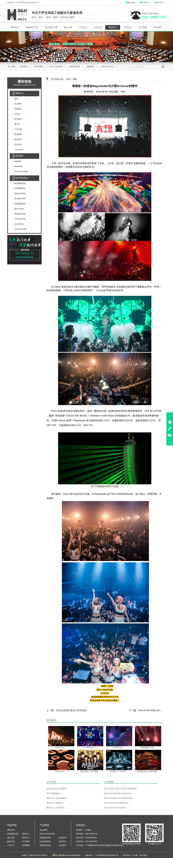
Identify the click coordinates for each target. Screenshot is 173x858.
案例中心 (113, 27)
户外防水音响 (20, 219)
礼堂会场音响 (45, 841)
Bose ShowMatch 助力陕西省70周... (119, 798)
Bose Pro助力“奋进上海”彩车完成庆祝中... (121, 789)
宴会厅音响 (19, 209)
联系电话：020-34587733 (86, 834)
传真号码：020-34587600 (86, 841)
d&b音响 (23, 66)
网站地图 (130, 2)
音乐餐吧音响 (74, 66)
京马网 (135, 855)
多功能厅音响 (20, 199)
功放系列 (62, 845)
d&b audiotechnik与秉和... (57, 789)
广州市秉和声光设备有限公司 (106, 855)
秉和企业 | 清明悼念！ (55, 803)
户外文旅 (18, 129)
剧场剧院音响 (20, 204)
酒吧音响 (90, 66)
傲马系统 (143, 855)
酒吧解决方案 (32, 27)
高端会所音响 (20, 193)
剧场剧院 (18, 134)
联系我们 (159, 2)
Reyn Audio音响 (55, 66)
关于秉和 (143, 27)
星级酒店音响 (20, 214)
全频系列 (62, 838)
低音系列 (62, 841)
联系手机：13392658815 (86, 838)
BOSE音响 (38, 66)
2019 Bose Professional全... (115, 808)
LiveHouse (18, 149)
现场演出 (18, 144)
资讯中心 (128, 27)
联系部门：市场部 (83, 830)
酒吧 (16, 99)
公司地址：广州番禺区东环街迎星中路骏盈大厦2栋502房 (99, 845)
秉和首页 (15, 27)
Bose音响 (18, 166)
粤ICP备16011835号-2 (38, 855)
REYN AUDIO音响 (47, 834)
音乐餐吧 (18, 104)
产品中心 (83, 27)
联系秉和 (157, 27)
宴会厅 (17, 124)
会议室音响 (19, 224)
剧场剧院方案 (12, 834)
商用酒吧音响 (20, 183)
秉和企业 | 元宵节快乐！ (56, 808)
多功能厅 (18, 119)
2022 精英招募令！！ (55, 793)
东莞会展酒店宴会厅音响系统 (71, 710)
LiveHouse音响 (107, 66)
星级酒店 (18, 109)
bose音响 (43, 830)
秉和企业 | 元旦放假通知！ (57, 798)
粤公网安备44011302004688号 (68, 855)
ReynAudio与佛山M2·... (150, 710)
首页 (68, 79)
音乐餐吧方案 (51, 27)
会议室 (17, 114)
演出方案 (11, 838)
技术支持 (98, 27)
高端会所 (18, 139)
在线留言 (144, 2)
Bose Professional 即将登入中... (117, 803)
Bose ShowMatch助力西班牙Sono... (118, 793)
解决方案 (68, 27)
